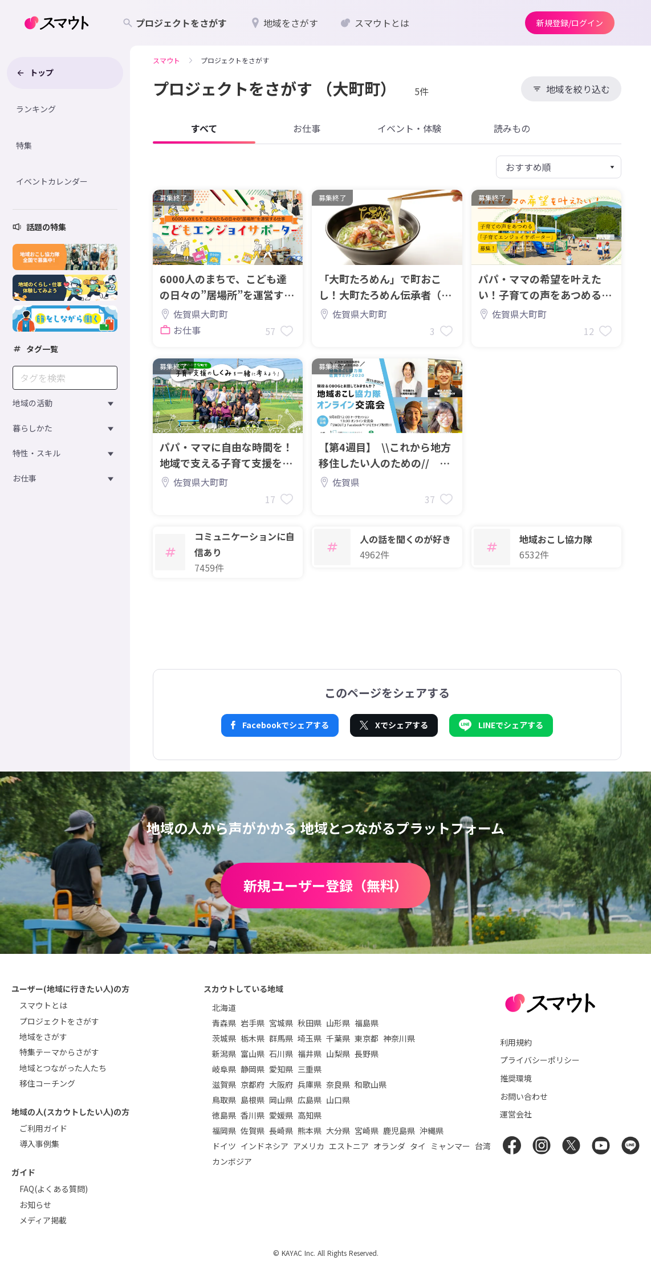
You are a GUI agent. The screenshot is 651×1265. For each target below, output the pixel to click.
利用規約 (516, 1042)
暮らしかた (32, 428)
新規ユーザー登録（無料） (325, 885)
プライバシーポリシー (540, 1060)
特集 (24, 145)
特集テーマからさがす (59, 1052)
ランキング (36, 109)
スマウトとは (43, 1005)
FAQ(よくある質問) (53, 1188)
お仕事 (24, 478)
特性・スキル (36, 453)
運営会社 (516, 1114)
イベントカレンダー (52, 181)
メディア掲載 (43, 1220)
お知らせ (35, 1204)
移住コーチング (47, 1083)
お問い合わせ (524, 1096)
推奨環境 (516, 1078)
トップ (35, 72)
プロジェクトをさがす (59, 1021)
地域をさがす (43, 1036)
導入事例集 (39, 1143)
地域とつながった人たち (63, 1068)
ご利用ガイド (43, 1128)
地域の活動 (32, 403)
